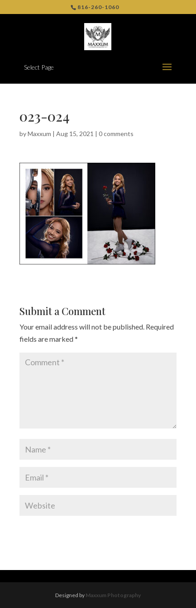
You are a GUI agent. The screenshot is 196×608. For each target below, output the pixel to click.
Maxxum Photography (113, 595)
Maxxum (39, 133)
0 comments (116, 133)
